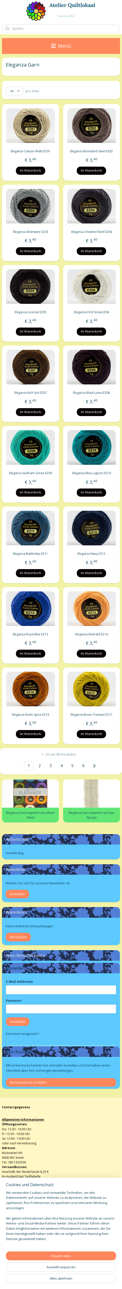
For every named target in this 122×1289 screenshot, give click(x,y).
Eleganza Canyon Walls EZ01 (30, 151)
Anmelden (17, 894)
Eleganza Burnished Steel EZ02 (91, 151)
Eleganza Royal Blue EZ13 (30, 634)
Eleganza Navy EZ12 (91, 554)
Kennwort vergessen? (22, 1033)
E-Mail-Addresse (19, 981)
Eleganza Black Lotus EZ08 (91, 393)
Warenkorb (18, 937)
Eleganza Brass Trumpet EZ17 (91, 714)
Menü (61, 46)
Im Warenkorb (30, 170)
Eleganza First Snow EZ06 (91, 312)
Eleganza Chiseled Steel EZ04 (91, 232)
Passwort (14, 1000)
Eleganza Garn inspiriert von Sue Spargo (91, 815)
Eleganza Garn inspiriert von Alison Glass (30, 815)
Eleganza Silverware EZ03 (30, 232)
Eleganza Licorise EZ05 (30, 312)
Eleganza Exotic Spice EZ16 (30, 714)
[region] (61, 1217)
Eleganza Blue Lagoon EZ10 (91, 473)
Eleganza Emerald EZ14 (91, 634)
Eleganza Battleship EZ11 (30, 554)
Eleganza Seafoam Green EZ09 (30, 473)
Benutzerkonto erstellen (28, 1082)
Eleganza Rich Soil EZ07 (30, 393)
